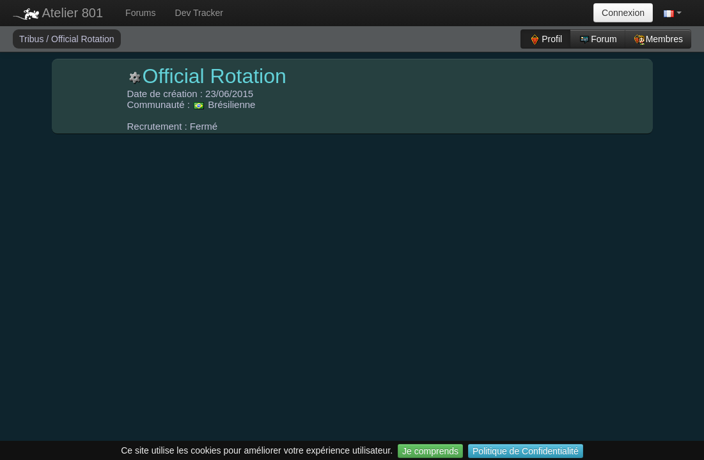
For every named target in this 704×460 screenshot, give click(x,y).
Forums (140, 13)
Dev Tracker (199, 13)
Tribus (32, 39)
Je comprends (430, 451)
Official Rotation (82, 39)
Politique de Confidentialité (526, 451)
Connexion (623, 13)
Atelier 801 (58, 13)
